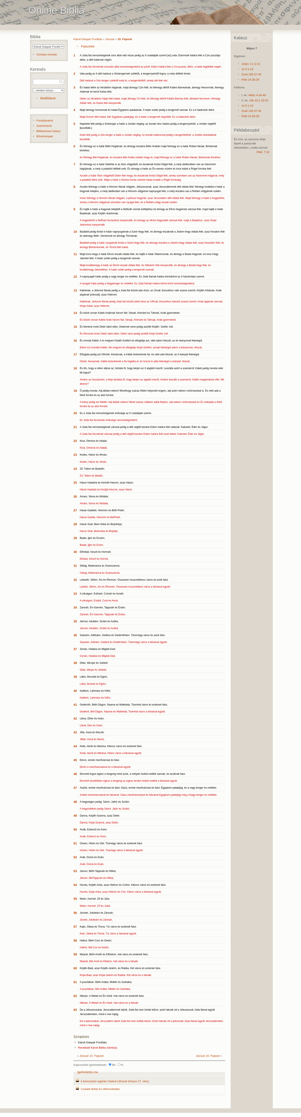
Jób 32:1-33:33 (258, 100)
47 (75, 787)
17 (75, 354)
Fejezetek (88, 46)
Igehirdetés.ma (87, 1072)
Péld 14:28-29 (250, 79)
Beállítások (48, 98)
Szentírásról (44, 125)
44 (75, 746)
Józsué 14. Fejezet (92, 1055)
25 (75, 482)
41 (75, 704)
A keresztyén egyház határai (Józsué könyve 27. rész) (115, 1081)
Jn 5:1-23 (247, 69)
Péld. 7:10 (263, 152)
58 (75, 940)
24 (75, 468)
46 (75, 774)
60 (75, 968)
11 (75, 254)
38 (75, 663)
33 (75, 593)
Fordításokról (44, 120)
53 (75, 871)
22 (75, 441)
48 (75, 801)
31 (75, 565)
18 (75, 368)
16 (75, 340)
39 (75, 676)
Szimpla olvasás (46, 54)
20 (75, 413)
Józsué (109, 39)
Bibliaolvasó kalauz (48, 131)
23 (75, 454)
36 (75, 635)
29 (75, 538)
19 (75, 390)
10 (75, 231)
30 (75, 552)
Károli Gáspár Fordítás (87, 39)
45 (75, 760)
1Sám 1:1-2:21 (250, 63)
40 (75, 690)
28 (75, 524)
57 (75, 926)
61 (75, 982)
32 (75, 579)
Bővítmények (44, 136)
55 (75, 898)
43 (75, 732)
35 (75, 621)
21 (75, 427)
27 (75, 510)
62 (75, 996)
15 (75, 326)
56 (75, 913)
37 (75, 649)
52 (75, 857)
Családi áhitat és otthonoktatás (100, 1089)
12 (75, 276)
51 (75, 843)
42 (75, 718)
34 (75, 607)
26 (75, 496)
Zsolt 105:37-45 (251, 74)
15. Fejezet (124, 39)
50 (75, 829)
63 (75, 1009)
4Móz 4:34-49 (257, 95)
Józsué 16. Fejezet (208, 1055)
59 (75, 954)
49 (75, 815)
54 (75, 885)
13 (75, 290)
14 (75, 313)
